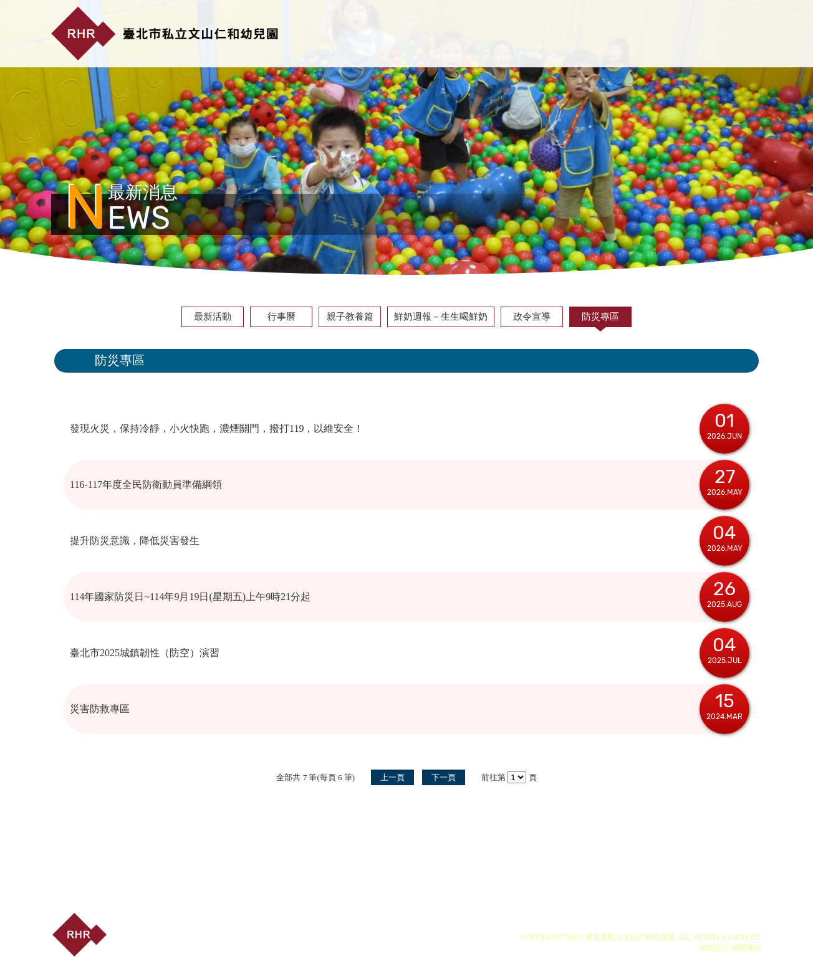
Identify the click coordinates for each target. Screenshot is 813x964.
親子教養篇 (350, 317)
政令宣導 (532, 317)
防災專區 (600, 317)
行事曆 (281, 317)
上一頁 (392, 777)
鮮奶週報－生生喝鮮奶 (441, 317)
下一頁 (443, 777)
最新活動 (212, 317)
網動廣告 (747, 947)
